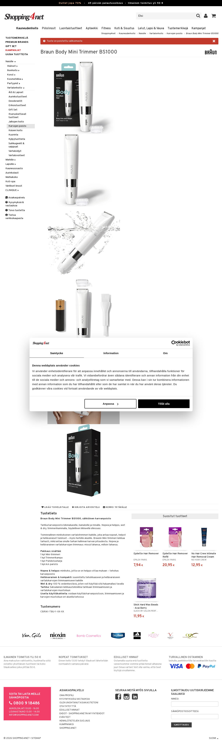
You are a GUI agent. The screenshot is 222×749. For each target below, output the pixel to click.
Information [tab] (111, 352)
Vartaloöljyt (15, 151)
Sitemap (36, 738)
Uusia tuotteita (16, 54)
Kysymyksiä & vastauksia (14, 204)
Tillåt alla (164, 403)
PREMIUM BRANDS (16, 42)
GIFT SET (10, 46)
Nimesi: (175, 699)
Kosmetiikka (15, 79)
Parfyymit (14, 83)
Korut (11, 74)
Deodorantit (15, 101)
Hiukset (12, 66)
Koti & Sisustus (124, 28)
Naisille (142, 33)
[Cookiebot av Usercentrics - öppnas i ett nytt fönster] (174, 343)
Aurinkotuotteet (18, 96)
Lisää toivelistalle (55, 507)
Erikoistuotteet (17, 105)
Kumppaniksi (66, 724)
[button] (213, 16)
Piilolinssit (49, 28)
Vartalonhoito (156, 33)
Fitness (106, 28)
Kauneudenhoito (27, 28)
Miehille (10, 159)
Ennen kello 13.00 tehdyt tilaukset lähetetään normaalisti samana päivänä (83, 660)
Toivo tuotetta (15, 210)
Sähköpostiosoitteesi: (185, 711)
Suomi (213, 738)
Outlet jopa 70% (70, 3)
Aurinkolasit (12, 172)
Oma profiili (66, 695)
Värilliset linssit (13, 185)
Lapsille (10, 164)
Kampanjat (199, 28)
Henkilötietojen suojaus (74, 720)
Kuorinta (13, 134)
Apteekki (92, 28)
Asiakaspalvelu (15, 197)
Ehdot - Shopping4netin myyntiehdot (82, 713)
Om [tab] (165, 352)
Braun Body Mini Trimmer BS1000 (202, 33)
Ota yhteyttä (67, 706)
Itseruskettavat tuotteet (17, 116)
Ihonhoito (13, 70)
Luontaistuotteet (70, 28)
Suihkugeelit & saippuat (16, 145)
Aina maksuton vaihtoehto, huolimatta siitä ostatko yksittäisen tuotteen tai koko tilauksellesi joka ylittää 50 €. (28, 662)
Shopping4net (108, 33)
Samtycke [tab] (56, 352)
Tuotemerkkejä (178, 28)
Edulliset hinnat (69, 710)
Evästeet (64, 717)
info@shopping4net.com (24, 715)
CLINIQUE (12, 190)
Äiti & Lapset (16, 92)
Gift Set (13, 109)
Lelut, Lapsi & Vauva (151, 28)
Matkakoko (11, 177)
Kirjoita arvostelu (86, 507)
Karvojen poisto (174, 33)
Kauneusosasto (14, 168)
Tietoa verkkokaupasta (14, 217)
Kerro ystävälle (115, 507)
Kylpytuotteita (17, 139)
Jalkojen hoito (16, 121)
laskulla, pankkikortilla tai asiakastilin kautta (193, 661)
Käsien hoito (15, 130)
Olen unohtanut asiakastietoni (78, 702)
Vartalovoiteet (17, 155)
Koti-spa (10, 181)
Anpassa (111, 403)
